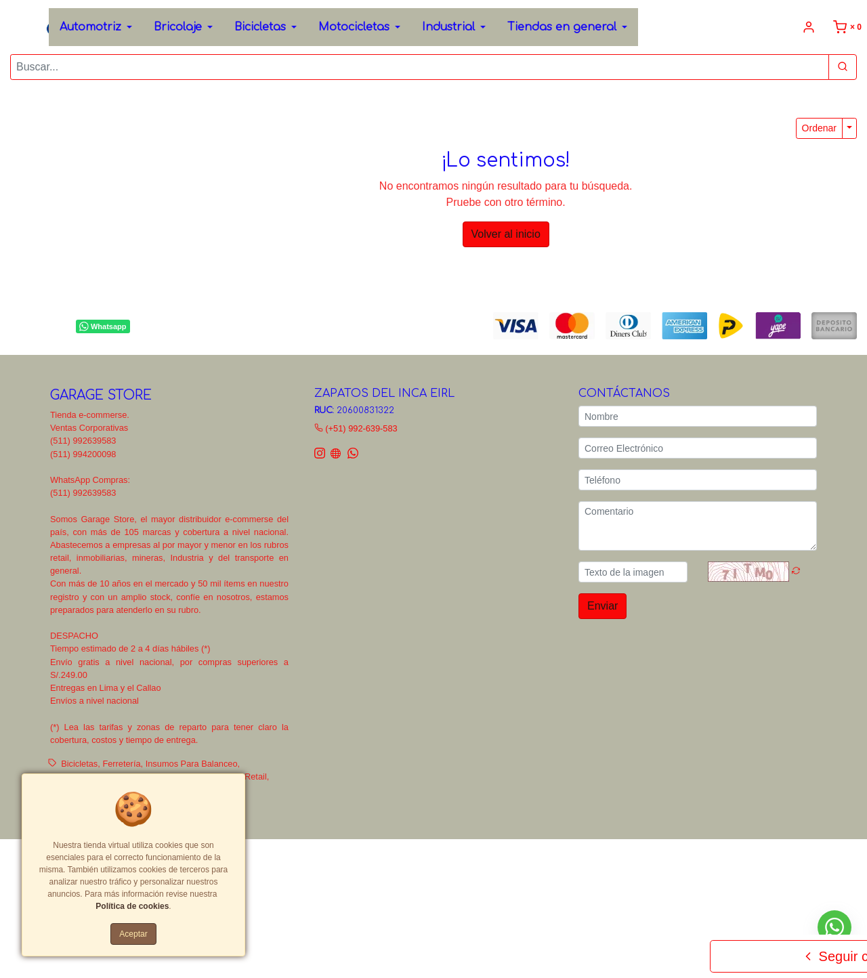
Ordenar (819, 128)
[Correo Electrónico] (697, 448)
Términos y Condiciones (348, 859)
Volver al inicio (506, 234)
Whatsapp (102, 326)
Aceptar (133, 934)
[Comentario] (697, 526)
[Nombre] (697, 416)
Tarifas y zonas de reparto (267, 872)
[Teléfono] (697, 479)
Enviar (602, 606)
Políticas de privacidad (443, 859)
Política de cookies (132, 906)
